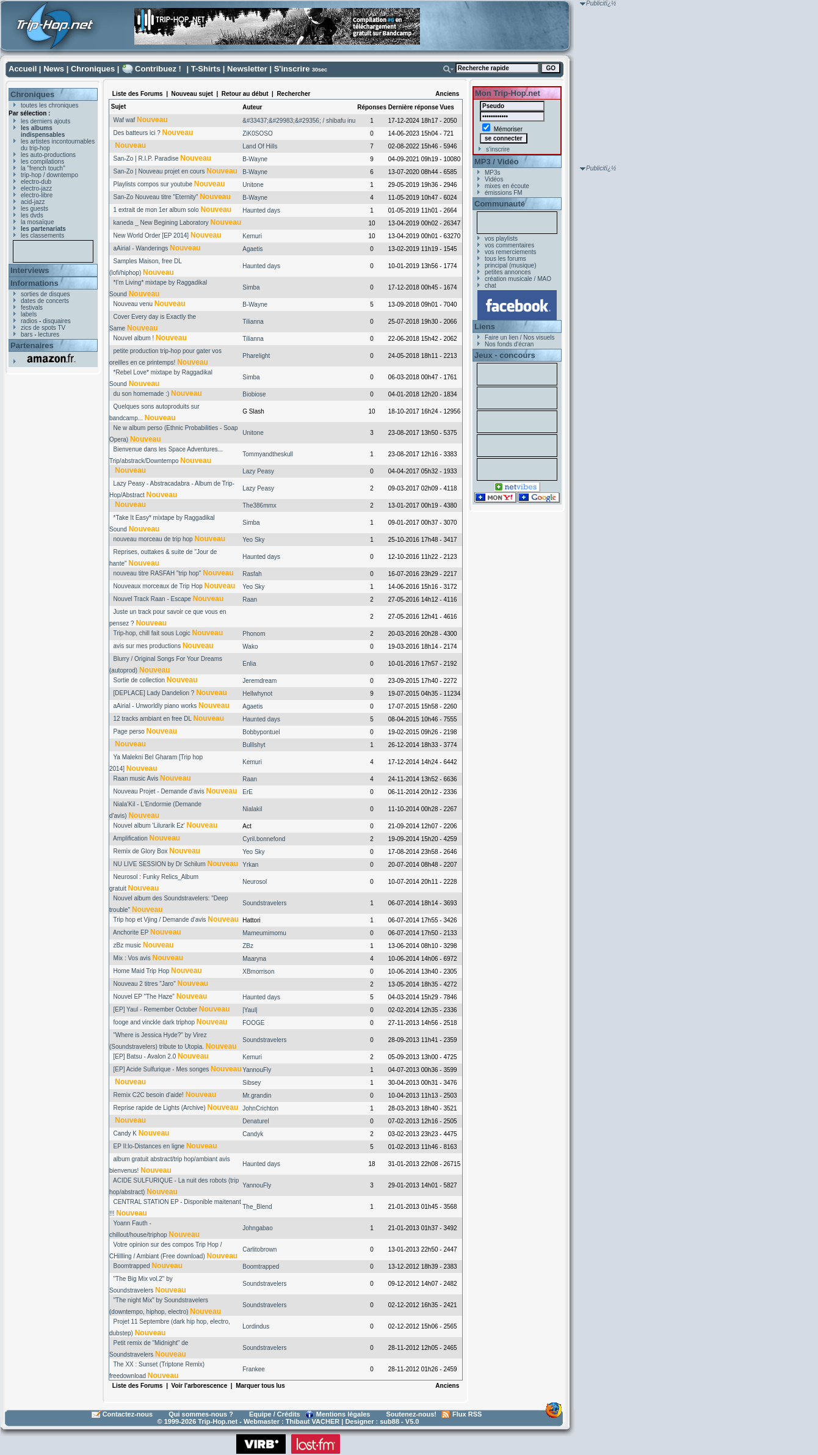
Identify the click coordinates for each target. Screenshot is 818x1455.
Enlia (249, 663)
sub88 (389, 1421)
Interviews (29, 270)
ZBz (247, 946)
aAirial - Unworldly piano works (155, 705)
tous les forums (505, 258)
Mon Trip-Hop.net (507, 93)
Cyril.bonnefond (263, 839)
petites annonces (508, 272)
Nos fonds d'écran (509, 344)
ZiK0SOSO (257, 133)
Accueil (23, 68)
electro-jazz (36, 188)
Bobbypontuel (261, 732)
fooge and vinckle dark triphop (154, 1022)
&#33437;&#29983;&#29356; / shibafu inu (298, 120)
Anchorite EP (130, 932)
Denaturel (255, 1121)
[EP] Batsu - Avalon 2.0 (145, 1056)
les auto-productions (48, 154)
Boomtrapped (132, 1266)
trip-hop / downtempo (49, 175)
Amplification (130, 838)
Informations (34, 283)
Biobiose (254, 394)
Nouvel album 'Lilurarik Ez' (149, 825)
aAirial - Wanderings (141, 248)
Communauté (499, 203)
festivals (32, 307)
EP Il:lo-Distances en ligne (149, 1146)
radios (29, 321)
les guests (34, 208)
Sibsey (251, 1082)
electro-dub (36, 181)
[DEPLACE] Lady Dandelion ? (154, 693)
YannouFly (256, 1070)
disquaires (57, 321)
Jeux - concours (504, 355)
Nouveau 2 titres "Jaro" (145, 983)
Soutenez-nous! (411, 1414)
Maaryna (254, 958)
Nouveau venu (133, 304)
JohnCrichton (260, 1108)
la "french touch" (43, 168)
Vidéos (494, 179)
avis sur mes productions (147, 646)
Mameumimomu (264, 933)
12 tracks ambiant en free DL (153, 718)
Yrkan (250, 864)
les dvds (32, 215)
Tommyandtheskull (267, 454)
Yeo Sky (253, 539)
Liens (484, 326)
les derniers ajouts (45, 121)
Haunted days (261, 210)
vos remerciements (510, 252)
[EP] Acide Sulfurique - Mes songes (161, 1069)
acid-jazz (33, 202)
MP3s (493, 172)
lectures (48, 334)
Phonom (253, 633)
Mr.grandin (256, 1095)
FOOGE (253, 1022)
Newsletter (247, 68)
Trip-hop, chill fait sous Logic (151, 633)
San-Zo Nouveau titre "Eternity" (156, 197)
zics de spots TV (43, 327)
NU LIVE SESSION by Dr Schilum (160, 864)
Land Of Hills (259, 146)
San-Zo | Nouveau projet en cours (159, 171)
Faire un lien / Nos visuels (520, 337)
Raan (249, 599)
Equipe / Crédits (274, 1414)
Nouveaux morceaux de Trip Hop (158, 586)
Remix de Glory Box (141, 851)
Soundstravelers (264, 903)
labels (29, 314)
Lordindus (255, 1326)
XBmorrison (258, 971)
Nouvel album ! (134, 338)
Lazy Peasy (258, 471)
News (53, 68)
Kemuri (252, 236)
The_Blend (257, 1206)
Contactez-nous (128, 1414)
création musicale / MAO (518, 278)
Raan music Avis (136, 778)
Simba (250, 287)
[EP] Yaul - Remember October (155, 1009)
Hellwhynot (257, 693)
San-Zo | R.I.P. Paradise (146, 158)
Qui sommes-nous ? (200, 1414)
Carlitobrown (259, 1249)
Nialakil (252, 809)
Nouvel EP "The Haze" (144, 996)
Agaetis (252, 249)
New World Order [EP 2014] (151, 235)
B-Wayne (254, 159)
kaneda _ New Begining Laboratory (161, 222)
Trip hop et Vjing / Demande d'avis (159, 919)
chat (490, 285)
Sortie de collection (139, 680)
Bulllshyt (253, 745)
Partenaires (32, 345)
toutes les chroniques (50, 105)
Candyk (252, 1134)
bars (26, 334)
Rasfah (252, 574)
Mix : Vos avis (132, 958)
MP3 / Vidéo (496, 161)
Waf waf (125, 120)
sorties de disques (45, 294)
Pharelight (256, 355)
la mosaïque (37, 222)
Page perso (129, 731)
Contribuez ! (158, 68)
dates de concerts (45, 300)
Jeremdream (259, 680)
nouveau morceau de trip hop (153, 539)
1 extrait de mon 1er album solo (156, 209)
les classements (42, 235)
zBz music (128, 945)
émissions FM (504, 192)
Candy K (125, 1133)
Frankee (253, 1369)
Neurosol (254, 881)
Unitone (252, 184)
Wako (250, 646)
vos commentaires (509, 245)
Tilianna (253, 321)
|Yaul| (249, 1010)
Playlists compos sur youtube (153, 184)
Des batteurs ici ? (137, 132)
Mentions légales (343, 1414)
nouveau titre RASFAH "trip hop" (157, 573)
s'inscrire (498, 149)
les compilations (42, 161)
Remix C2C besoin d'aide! (149, 1095)
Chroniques (93, 68)
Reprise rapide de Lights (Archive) (160, 1107)
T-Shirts (205, 68)
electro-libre (36, 195)
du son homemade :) (142, 393)
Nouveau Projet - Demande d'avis (159, 791)
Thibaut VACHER (312, 1421)
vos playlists (501, 238)
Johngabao (257, 1228)
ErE (247, 792)
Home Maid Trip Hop (142, 971)
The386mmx (259, 505)
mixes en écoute (507, 186)
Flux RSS (467, 1414)
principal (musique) (510, 265)
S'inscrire (292, 68)
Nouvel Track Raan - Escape (152, 599)
